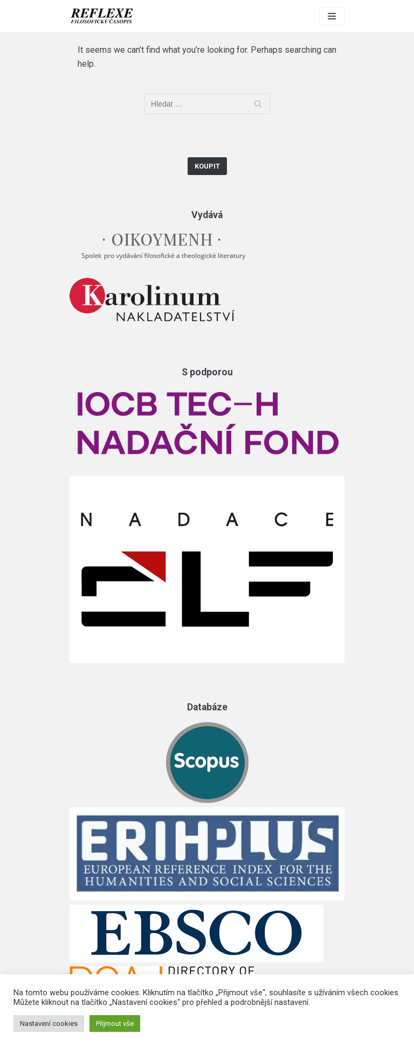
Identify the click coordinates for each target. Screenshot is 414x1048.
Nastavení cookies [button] (49, 1023)
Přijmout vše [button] (115, 1023)
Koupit (207, 166)
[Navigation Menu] (331, 16)
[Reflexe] (102, 16)
